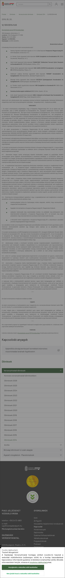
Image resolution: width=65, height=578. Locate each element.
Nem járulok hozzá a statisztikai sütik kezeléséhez (23, 574)
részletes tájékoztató (39, 562)
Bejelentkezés (56, 4)
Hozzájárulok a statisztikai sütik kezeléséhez (23, 567)
